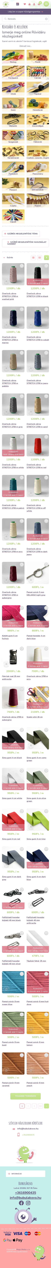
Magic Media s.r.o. (23, 1249)
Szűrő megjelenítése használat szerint (26, 243)
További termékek (25, 1096)
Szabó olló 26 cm (35, 717)
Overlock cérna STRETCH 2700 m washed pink (10, 296)
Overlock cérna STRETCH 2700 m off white (36, 508)
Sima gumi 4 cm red (11, 839)
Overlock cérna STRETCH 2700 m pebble (10, 383)
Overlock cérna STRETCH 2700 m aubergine (10, 595)
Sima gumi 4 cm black (12, 757)
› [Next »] (46, 1106)
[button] (14, 257)
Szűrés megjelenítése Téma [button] (22, 233)
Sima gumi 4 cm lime (36, 839)
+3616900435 (28, 1135)
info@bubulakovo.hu (25, 1198)
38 (40, 1106)
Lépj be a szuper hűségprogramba (25, 11)
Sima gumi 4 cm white (12, 798)
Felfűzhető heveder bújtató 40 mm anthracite (35, 920)
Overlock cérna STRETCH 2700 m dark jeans (37, 552)
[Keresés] (25, 19)
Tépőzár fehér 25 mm (36, 961)
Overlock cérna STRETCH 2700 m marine (10, 340)
